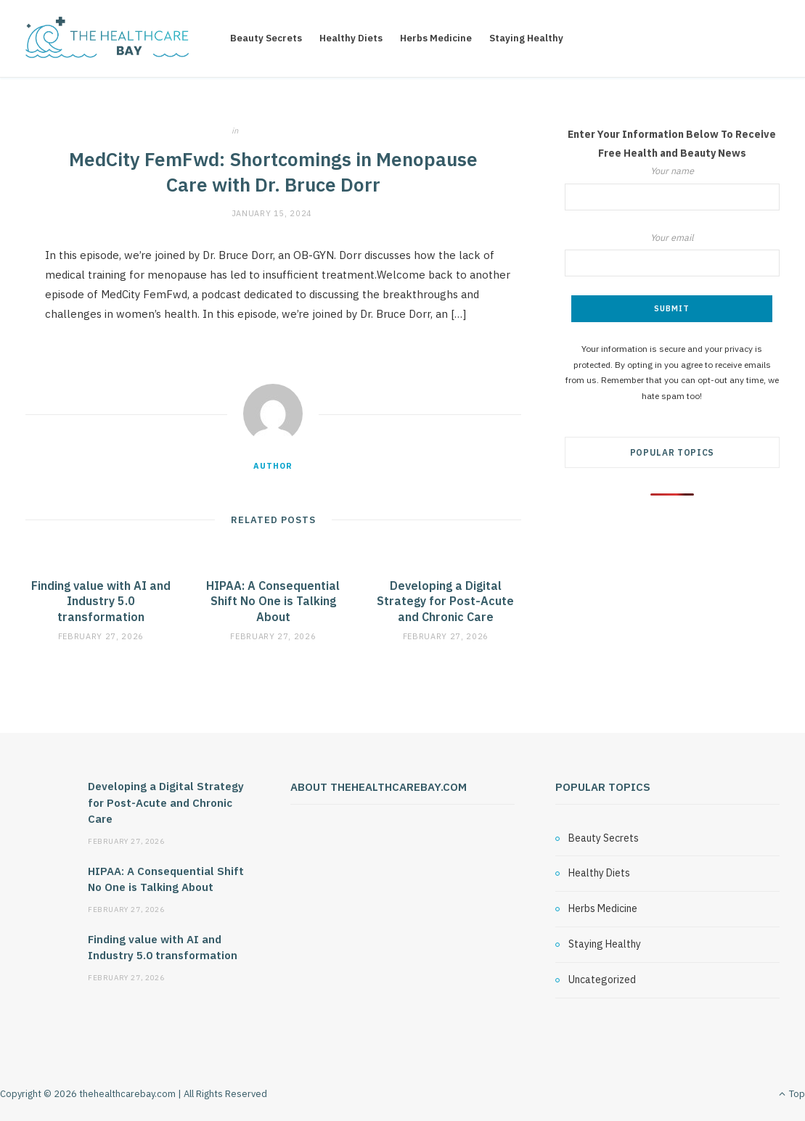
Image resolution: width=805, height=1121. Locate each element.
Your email (672, 253)
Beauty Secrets (266, 38)
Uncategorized (279, 131)
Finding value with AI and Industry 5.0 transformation (101, 601)
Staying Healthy (526, 38)
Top (792, 1094)
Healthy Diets (351, 38)
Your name (672, 187)
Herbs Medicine (436, 38)
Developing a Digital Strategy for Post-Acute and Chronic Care (445, 601)
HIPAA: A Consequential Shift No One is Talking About (273, 601)
